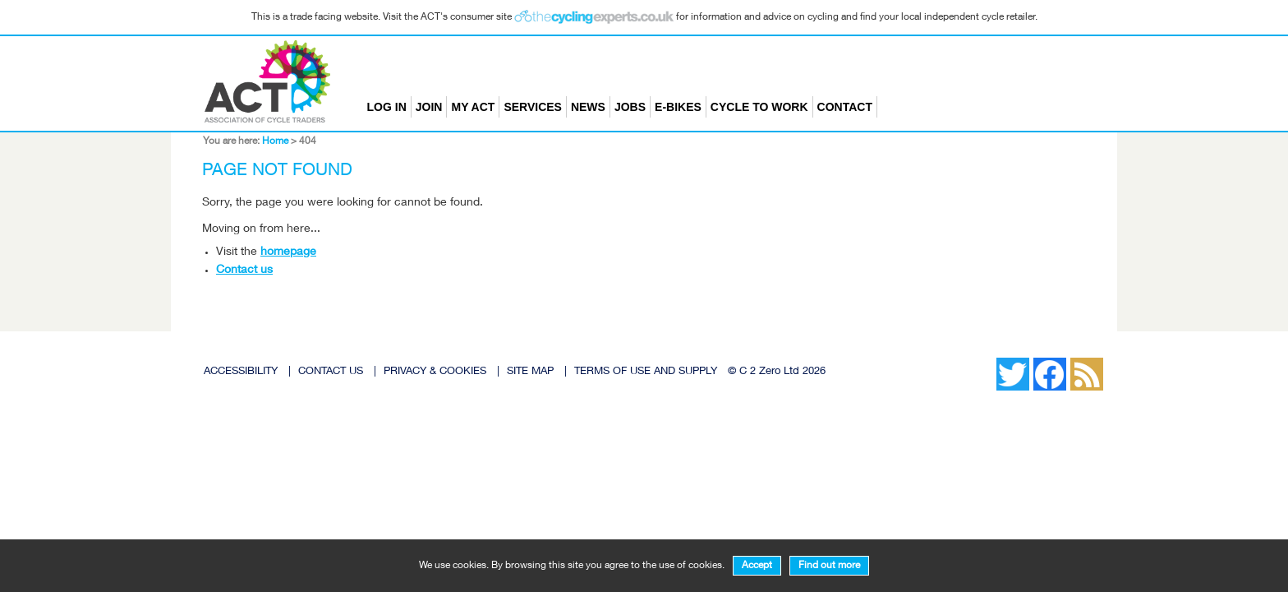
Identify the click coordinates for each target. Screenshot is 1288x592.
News (588, 106)
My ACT (472, 106)
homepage (288, 252)
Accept (757, 566)
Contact (844, 106)
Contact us (244, 270)
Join (429, 106)
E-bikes (678, 106)
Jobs (630, 106)
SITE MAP (530, 372)
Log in (387, 106)
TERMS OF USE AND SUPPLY (645, 372)
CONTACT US (330, 372)
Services (533, 106)
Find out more (829, 566)
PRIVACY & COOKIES (435, 372)
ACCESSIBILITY (241, 372)
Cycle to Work (759, 106)
